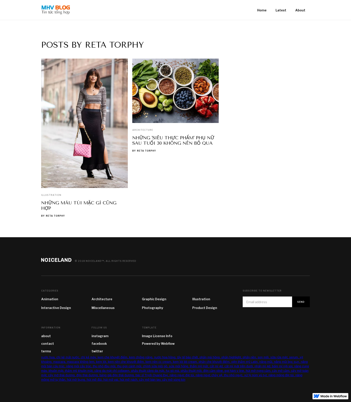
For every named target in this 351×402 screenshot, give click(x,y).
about (46, 336)
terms (46, 351)
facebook (99, 343)
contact (47, 343)
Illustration (51, 195)
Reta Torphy (55, 215)
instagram (100, 336)
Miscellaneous (103, 308)
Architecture (142, 130)
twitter (97, 351)
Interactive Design (56, 308)
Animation (49, 299)
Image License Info (157, 336)
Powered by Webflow (158, 343)
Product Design (204, 308)
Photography (152, 308)
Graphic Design (154, 299)
